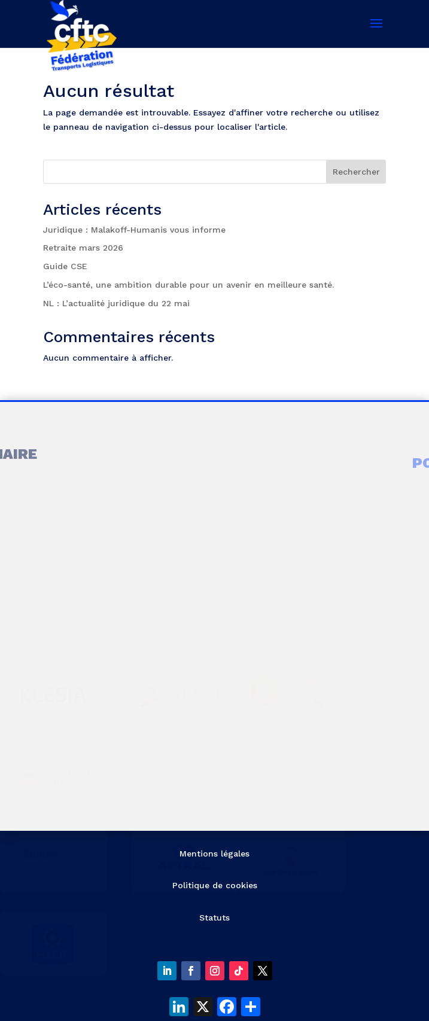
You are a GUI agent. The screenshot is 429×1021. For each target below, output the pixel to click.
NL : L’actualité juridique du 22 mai (116, 303)
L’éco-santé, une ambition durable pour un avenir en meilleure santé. (188, 284)
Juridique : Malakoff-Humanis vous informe (134, 229)
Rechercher (356, 171)
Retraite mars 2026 (83, 247)
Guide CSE (65, 266)
